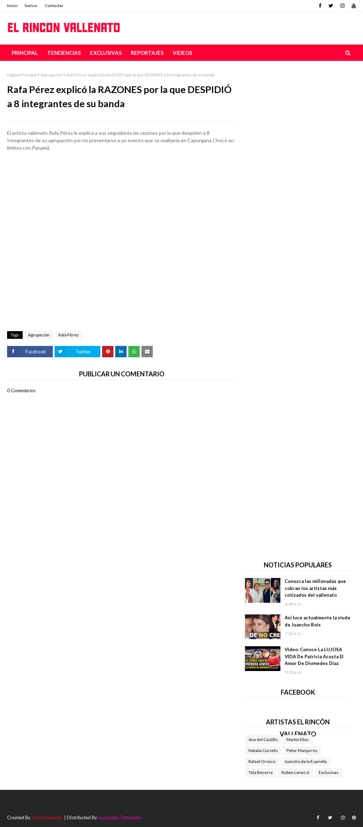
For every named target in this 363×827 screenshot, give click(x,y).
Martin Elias (297, 739)
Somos (31, 5)
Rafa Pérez (68, 334)
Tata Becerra (260, 772)
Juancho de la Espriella (305, 761)
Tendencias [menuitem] (64, 53)
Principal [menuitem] (25, 53)
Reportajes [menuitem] (147, 53)
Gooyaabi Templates (120, 817)
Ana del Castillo (263, 739)
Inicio (12, 5)
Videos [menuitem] (182, 53)
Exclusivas (329, 772)
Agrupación (51, 74)
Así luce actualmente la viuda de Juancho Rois (317, 621)
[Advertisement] (121, 181)
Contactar (54, 5)
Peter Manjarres (302, 750)
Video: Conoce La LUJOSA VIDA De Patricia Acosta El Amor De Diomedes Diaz (314, 656)
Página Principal (22, 74)
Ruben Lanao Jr (295, 772)
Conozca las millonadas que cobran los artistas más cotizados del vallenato (315, 588)
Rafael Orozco (261, 761)
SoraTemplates (47, 817)
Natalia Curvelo (263, 750)
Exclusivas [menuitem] (106, 53)
